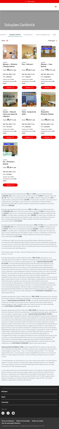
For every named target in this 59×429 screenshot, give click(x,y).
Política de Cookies (37, 421)
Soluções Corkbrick (15, 35)
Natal (54, 35)
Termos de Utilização (7, 421)
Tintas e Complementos (42, 35)
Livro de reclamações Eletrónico (10, 423)
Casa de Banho (28, 35)
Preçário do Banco (45, 201)
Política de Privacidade (23, 421)
